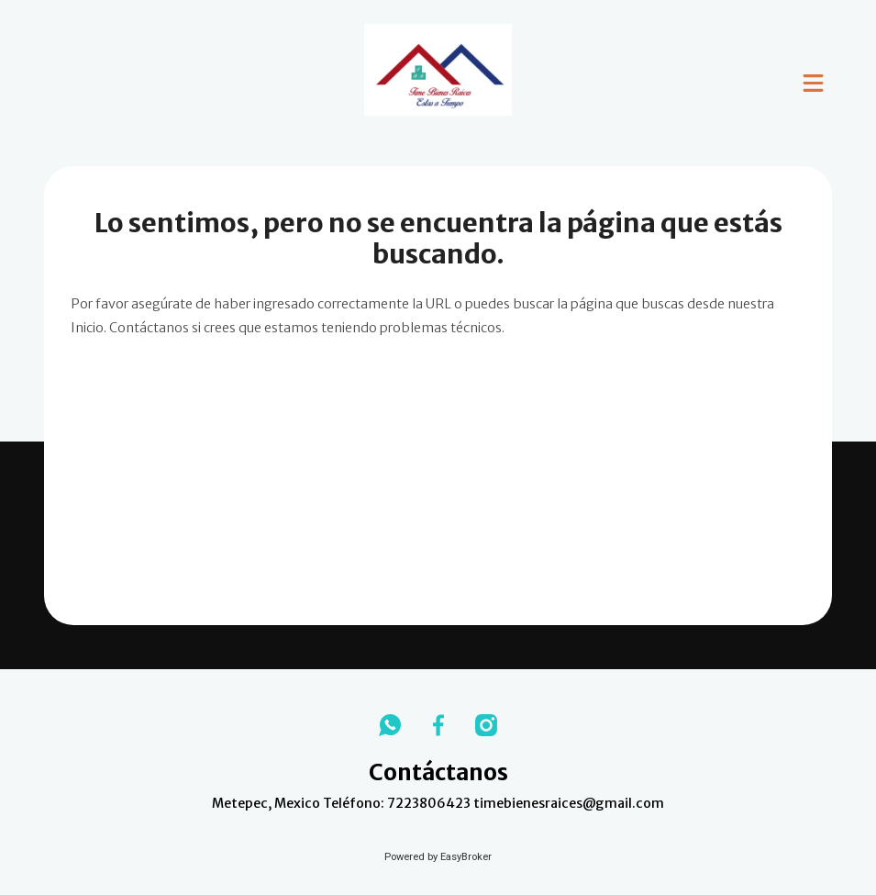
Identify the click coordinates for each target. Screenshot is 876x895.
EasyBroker (466, 857)
